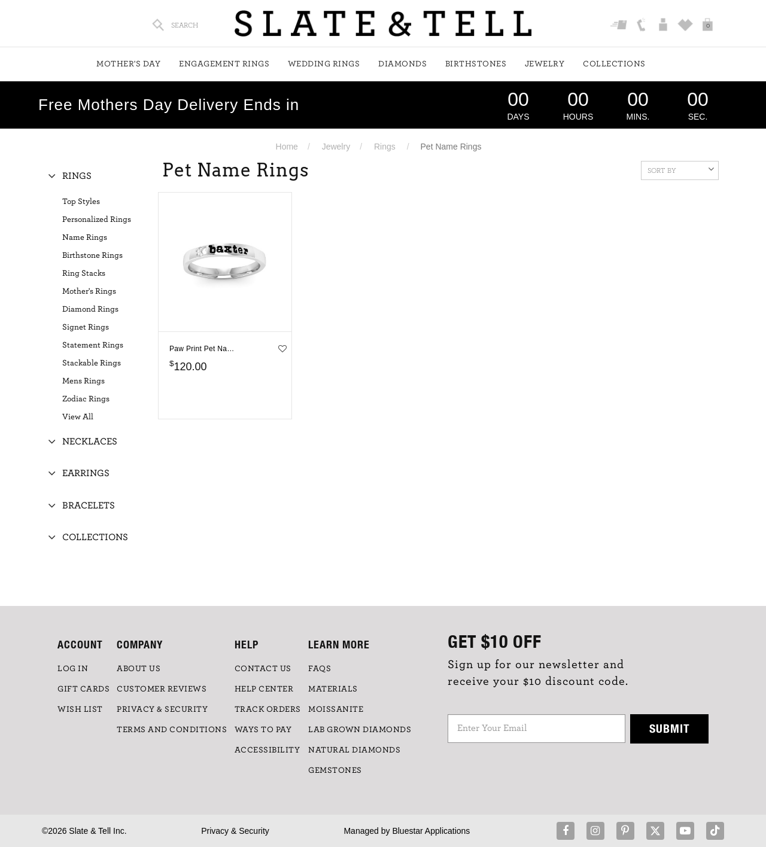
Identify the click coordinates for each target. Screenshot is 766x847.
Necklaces (89, 441)
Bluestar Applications (431, 831)
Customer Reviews (161, 689)
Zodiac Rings (86, 399)
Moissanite (335, 709)
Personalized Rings (96, 219)
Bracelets (88, 505)
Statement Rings (92, 345)
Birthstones (476, 64)
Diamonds (402, 64)
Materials (333, 689)
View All (77, 417)
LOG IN (72, 669)
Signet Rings (85, 327)
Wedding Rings (324, 64)
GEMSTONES (335, 770)
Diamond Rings (90, 309)
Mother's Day (128, 64)
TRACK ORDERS (268, 709)
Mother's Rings (89, 291)
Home (287, 146)
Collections (614, 64)
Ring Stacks (83, 273)
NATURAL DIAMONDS (354, 750)
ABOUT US (138, 669)
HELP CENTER (264, 689)
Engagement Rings (224, 64)
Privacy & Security (235, 831)
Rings (385, 146)
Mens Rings (83, 381)
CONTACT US (263, 669)
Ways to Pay (263, 730)
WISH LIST (80, 709)
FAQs (319, 669)
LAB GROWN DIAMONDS (359, 730)
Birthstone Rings (92, 255)
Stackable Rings (91, 363)
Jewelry (545, 64)
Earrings (86, 473)
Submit (669, 728)
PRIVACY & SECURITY (162, 709)
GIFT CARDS (83, 689)
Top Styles (81, 201)
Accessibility (267, 750)
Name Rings (84, 237)
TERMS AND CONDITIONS (172, 730)
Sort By (681, 169)
